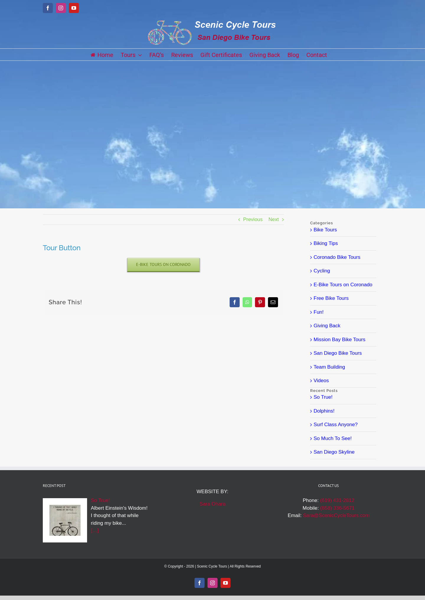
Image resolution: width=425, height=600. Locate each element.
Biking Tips (326, 243)
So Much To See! (333, 438)
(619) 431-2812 (337, 500)
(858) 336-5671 (337, 508)
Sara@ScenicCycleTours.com (336, 515)
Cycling (322, 271)
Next (274, 219)
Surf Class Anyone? (336, 424)
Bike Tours (325, 230)
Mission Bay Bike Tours (339, 339)
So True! (323, 397)
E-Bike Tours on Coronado (343, 284)
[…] (95, 530)
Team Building (329, 367)
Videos (321, 380)
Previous (253, 219)
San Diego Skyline (334, 452)
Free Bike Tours (331, 298)
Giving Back (327, 325)
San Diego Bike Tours (338, 353)
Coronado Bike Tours (337, 257)
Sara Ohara (212, 504)
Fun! (319, 312)
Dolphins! (324, 411)
